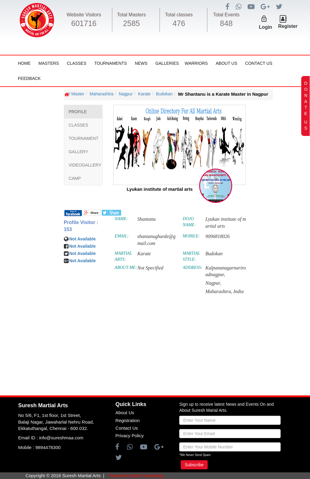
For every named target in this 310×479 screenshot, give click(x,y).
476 (179, 23)
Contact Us (258, 63)
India (238, 291)
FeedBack (29, 78)
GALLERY (78, 151)
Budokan (164, 93)
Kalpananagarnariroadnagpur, (225, 271)
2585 (131, 23)
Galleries (167, 63)
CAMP (75, 178)
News (141, 63)
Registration (127, 420)
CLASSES (78, 125)
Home (24, 63)
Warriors (196, 63)
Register (288, 26)
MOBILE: (191, 236)
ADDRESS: (193, 267)
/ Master (76, 93)
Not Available (82, 238)
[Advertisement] (41, 269)
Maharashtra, (218, 291)
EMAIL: (122, 236)
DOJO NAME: (189, 221)
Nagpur (126, 93)
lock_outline (264, 18)
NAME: (121, 218)
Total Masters (131, 14)
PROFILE (78, 111)
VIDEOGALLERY (85, 165)
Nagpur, (213, 283)
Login (265, 27)
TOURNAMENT (84, 138)
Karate (144, 93)
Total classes (179, 14)
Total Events (226, 14)
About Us (226, 63)
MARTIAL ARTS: (123, 256)
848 (226, 23)
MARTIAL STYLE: (191, 256)
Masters (48, 63)
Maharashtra (102, 93)
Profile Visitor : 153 (81, 226)
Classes (77, 63)
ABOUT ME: (126, 267)
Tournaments (110, 63)
